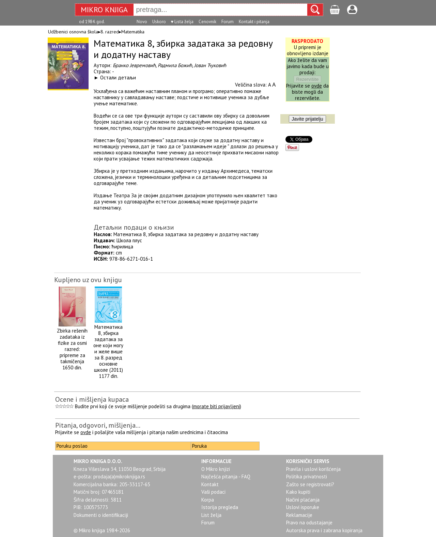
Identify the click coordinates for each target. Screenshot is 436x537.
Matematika (132, 32)
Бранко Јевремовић (134, 65)
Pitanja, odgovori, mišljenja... (97, 425)
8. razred (109, 32)
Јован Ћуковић (210, 65)
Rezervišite (307, 79)
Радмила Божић (175, 65)
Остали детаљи (118, 77)
